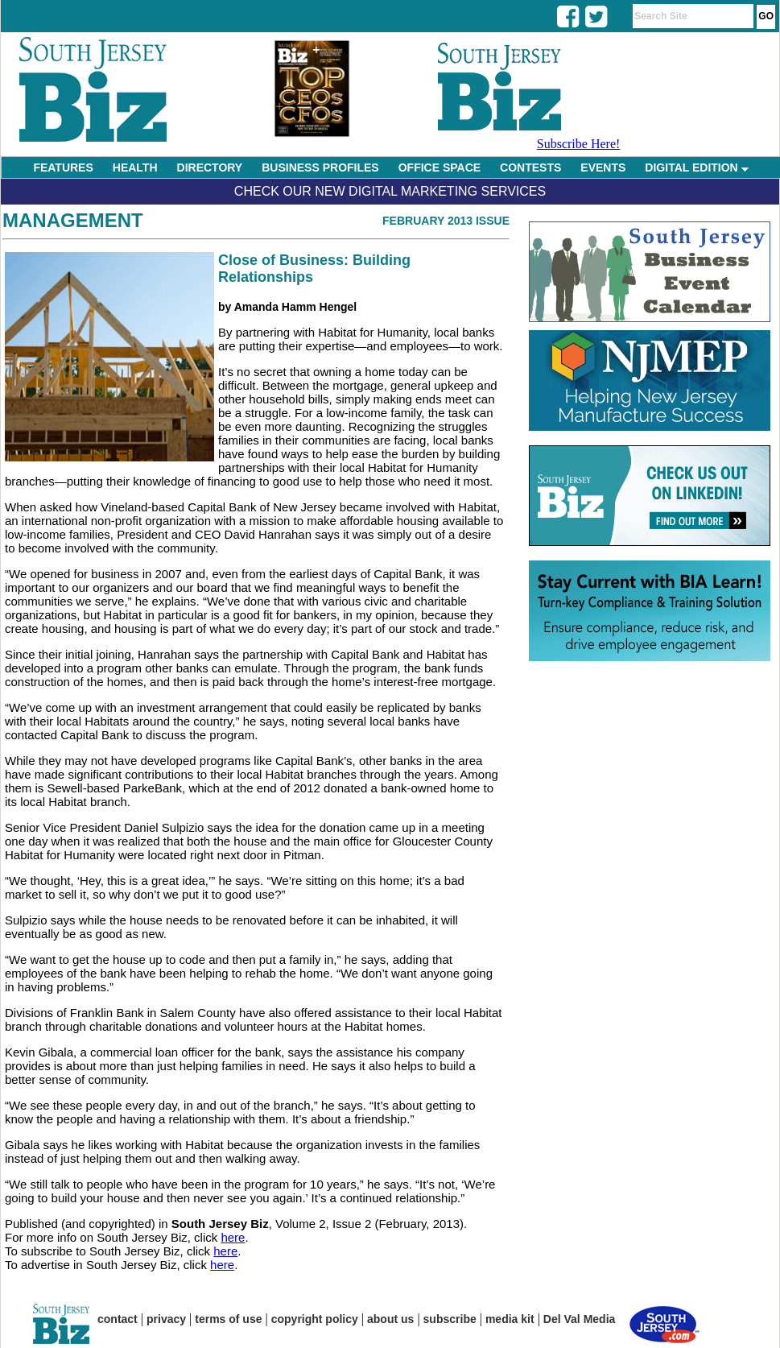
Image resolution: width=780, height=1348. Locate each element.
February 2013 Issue (446, 220)
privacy (166, 1319)
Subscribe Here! (579, 144)
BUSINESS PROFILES (320, 167)
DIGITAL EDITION (696, 167)
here (233, 1237)
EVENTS (602, 167)
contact (117, 1319)
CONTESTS (530, 167)
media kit (509, 1319)
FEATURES (63, 167)
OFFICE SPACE (439, 167)
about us (390, 1319)
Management (72, 220)
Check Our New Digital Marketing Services (390, 191)
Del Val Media (579, 1319)
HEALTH (135, 167)
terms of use (228, 1319)
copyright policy (314, 1319)
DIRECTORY (210, 167)
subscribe (450, 1319)
